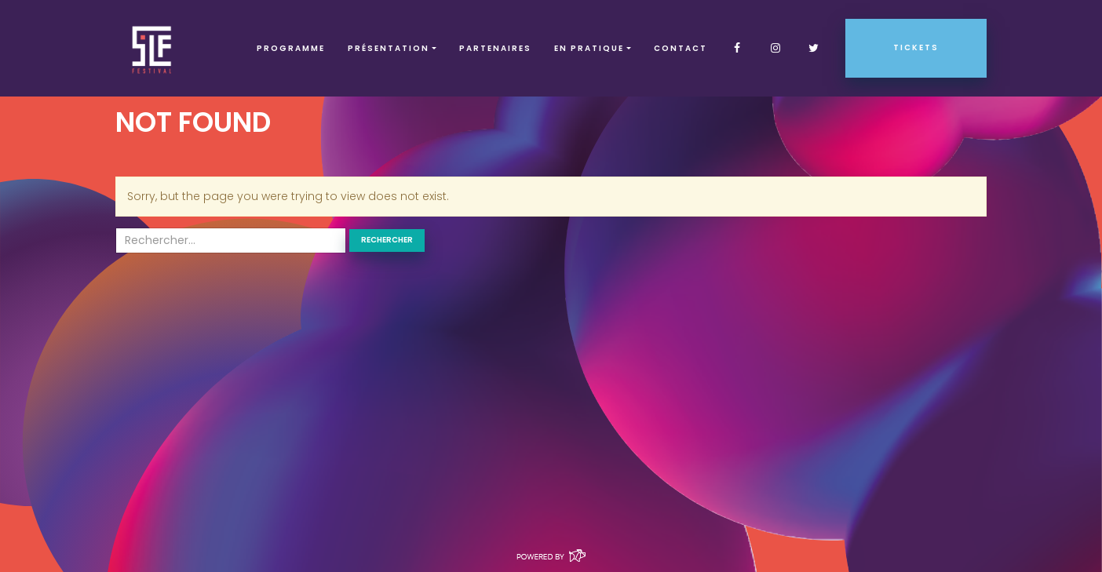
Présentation (388, 48)
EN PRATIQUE (589, 48)
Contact (680, 48)
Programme (291, 48)
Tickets (916, 47)
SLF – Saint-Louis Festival (152, 48)
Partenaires (495, 48)
